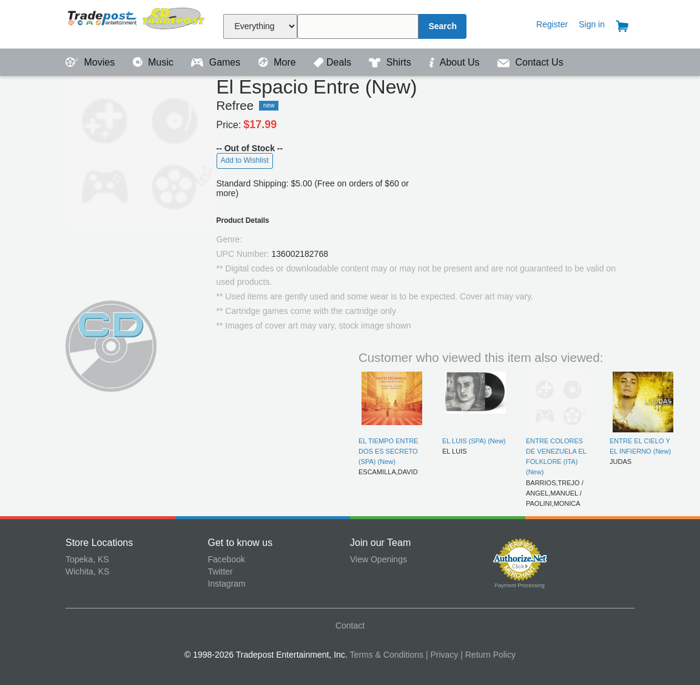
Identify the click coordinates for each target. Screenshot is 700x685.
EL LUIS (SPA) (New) (474, 441)
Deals (334, 62)
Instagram (227, 583)
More (278, 62)
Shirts (391, 62)
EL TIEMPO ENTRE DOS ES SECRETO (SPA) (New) (388, 451)
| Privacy (442, 654)
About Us (455, 62)
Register (552, 24)
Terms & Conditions (386, 654)
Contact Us (530, 62)
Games (217, 62)
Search (442, 26)
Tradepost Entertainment (137, 22)
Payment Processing (519, 585)
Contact (350, 625)
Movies (92, 62)
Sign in (592, 24)
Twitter (220, 571)
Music (155, 62)
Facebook (226, 559)
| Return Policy (488, 654)
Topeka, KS (87, 559)
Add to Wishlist (245, 160)
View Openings (378, 559)
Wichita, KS (87, 571)
